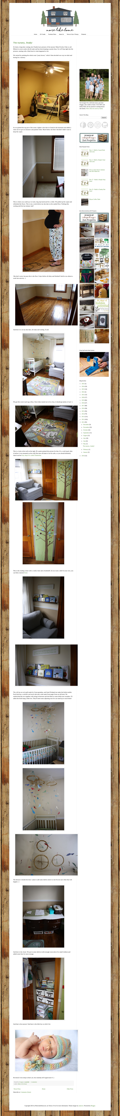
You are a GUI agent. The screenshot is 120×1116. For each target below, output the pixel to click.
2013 (83, 416)
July (84, 438)
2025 (83, 383)
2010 (83, 455)
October (85, 430)
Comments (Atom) (26, 1092)
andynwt (81, 1105)
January (85, 452)
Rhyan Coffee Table (94, 199)
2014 (83, 414)
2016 (83, 408)
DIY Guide (42, 34)
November (86, 427)
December (86, 424)
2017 (83, 405)
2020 (83, 397)
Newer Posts (17, 1089)
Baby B (20, 1084)
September (86, 433)
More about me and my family (94, 108)
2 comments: (34, 1082)
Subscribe (6, 1111)
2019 (83, 400)
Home (35, 34)
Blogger (93, 1105)
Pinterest (83, 34)
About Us (61, 34)
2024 (83, 386)
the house (24, 1084)
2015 (83, 411)
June (84, 441)
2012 (83, 419)
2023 (83, 389)
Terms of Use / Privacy (72, 34)
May (84, 444)
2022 (83, 392)
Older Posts (70, 1089)
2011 (83, 422)
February (85, 449)
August (85, 435)
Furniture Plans (52, 34)
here (25, 573)
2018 (83, 403)
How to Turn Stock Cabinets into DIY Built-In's (97, 170)
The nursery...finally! (22, 43)
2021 (83, 394)
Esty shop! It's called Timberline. (31, 455)
